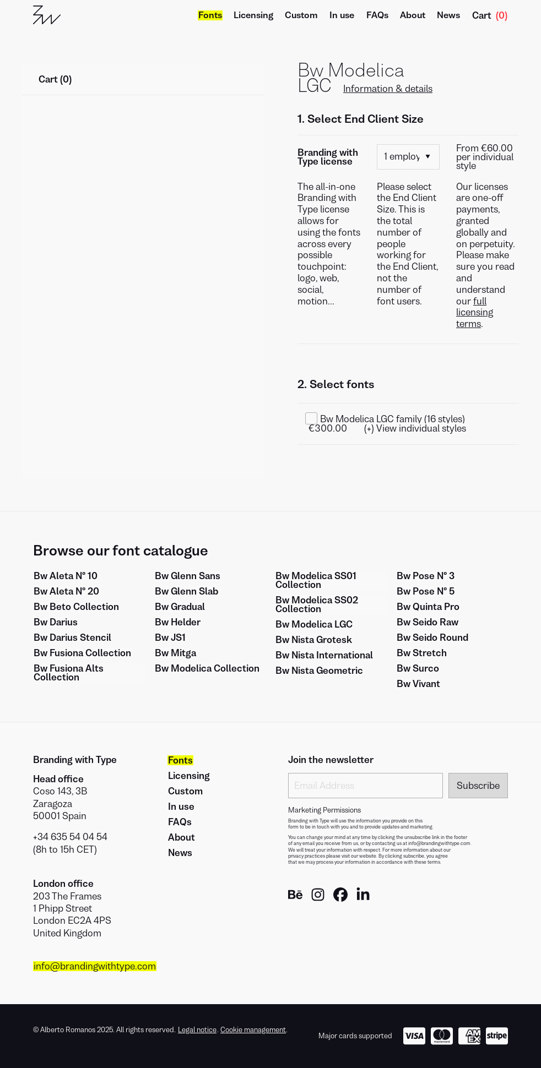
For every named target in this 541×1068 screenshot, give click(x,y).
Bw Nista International (324, 655)
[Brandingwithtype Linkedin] (363, 898)
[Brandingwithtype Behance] (295, 898)
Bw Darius (56, 622)
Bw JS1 (170, 637)
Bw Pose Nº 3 (426, 576)
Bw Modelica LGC (314, 624)
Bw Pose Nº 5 (426, 591)
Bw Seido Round (432, 637)
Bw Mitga (175, 653)
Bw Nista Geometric (319, 670)
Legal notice (197, 1030)
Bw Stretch (422, 653)
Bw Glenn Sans (187, 576)
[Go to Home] (47, 15)
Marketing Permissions (324, 810)
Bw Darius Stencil (72, 637)
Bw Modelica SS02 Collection (316, 604)
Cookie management (253, 1030)
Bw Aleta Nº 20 (66, 591)
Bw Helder (178, 622)
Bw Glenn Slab (186, 591)
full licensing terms (474, 313)
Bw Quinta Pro (428, 607)
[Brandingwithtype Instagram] (318, 898)
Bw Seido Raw (427, 622)
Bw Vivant (418, 684)
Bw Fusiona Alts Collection (69, 672)
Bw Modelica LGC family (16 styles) (392, 419)
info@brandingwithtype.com (95, 966)
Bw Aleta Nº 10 (66, 576)
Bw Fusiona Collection (82, 653)
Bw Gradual (180, 607)
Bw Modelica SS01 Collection (315, 580)
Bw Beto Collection (76, 607)
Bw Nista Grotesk (313, 640)
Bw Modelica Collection (207, 668)
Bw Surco (418, 668)
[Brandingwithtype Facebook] (340, 898)
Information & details (387, 88)
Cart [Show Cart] (489, 15)
